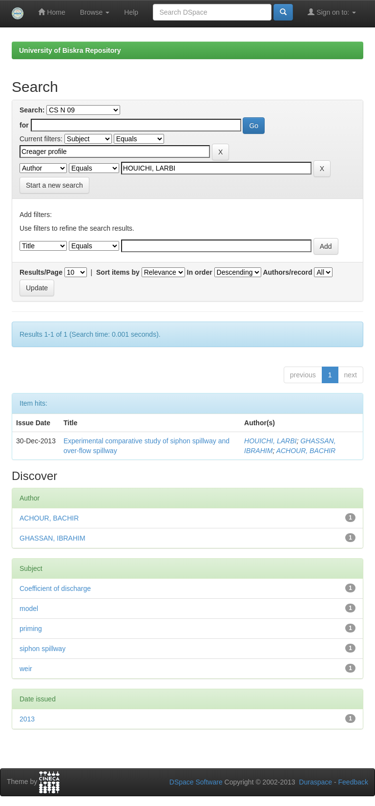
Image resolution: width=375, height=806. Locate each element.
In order (199, 272)
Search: (32, 110)
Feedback (353, 782)
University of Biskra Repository (70, 50)
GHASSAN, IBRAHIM (52, 538)
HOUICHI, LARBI (270, 441)
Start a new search (54, 185)
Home (51, 12)
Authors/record (287, 272)
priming (31, 628)
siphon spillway (42, 649)
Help (131, 12)
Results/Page (41, 272)
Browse (95, 12)
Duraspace (315, 782)
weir (26, 669)
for (24, 125)
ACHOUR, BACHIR (305, 451)
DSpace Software (196, 782)
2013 (27, 719)
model (29, 608)
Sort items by (118, 272)
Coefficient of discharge (55, 588)
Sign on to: (332, 12)
